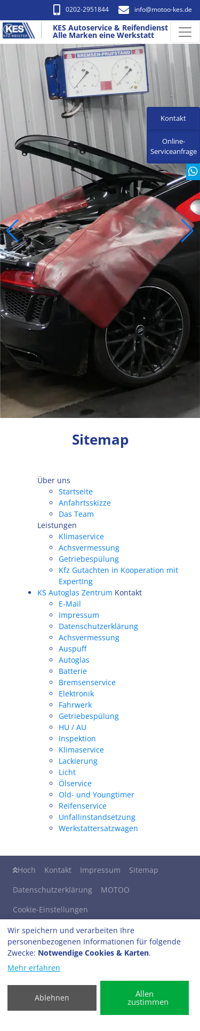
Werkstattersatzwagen (98, 828)
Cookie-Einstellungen (50, 909)
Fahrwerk (75, 705)
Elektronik (76, 693)
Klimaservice (81, 536)
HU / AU (72, 727)
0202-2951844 (81, 9)
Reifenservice (83, 806)
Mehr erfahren (33, 968)
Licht (67, 772)
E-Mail (70, 604)
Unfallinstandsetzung (97, 817)
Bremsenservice (87, 682)
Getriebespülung (89, 559)
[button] (12, 231)
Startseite (76, 491)
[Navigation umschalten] (185, 32)
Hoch (24, 870)
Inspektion (77, 738)
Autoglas (74, 660)
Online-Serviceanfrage (173, 146)
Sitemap (143, 870)
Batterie (73, 671)
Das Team (76, 514)
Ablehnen (52, 998)
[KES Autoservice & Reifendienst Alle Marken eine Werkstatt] (23, 32)
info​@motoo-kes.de (155, 9)
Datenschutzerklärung (98, 626)
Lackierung (78, 761)
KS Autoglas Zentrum (75, 592)
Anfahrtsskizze (85, 503)
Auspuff (72, 649)
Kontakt (57, 870)
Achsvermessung (89, 547)
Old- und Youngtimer (96, 794)
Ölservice (75, 783)
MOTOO (115, 890)
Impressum (79, 615)
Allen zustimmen (148, 997)
